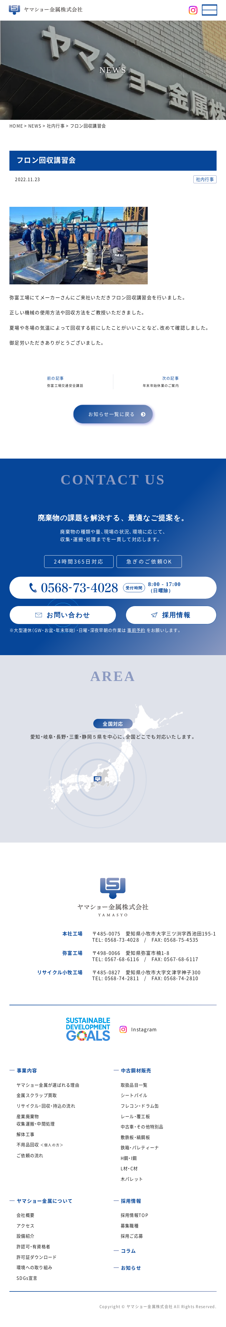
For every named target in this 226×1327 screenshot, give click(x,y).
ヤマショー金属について (45, 1200)
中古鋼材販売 (136, 1070)
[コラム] (116, 1248)
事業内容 (27, 1070)
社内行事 (205, 179)
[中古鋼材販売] (116, 1068)
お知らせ (131, 1267)
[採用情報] (116, 1198)
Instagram (144, 1029)
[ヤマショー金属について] (12, 1198)
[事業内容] (12, 1068)
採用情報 (131, 1200)
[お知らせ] (116, 1265)
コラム (128, 1250)
